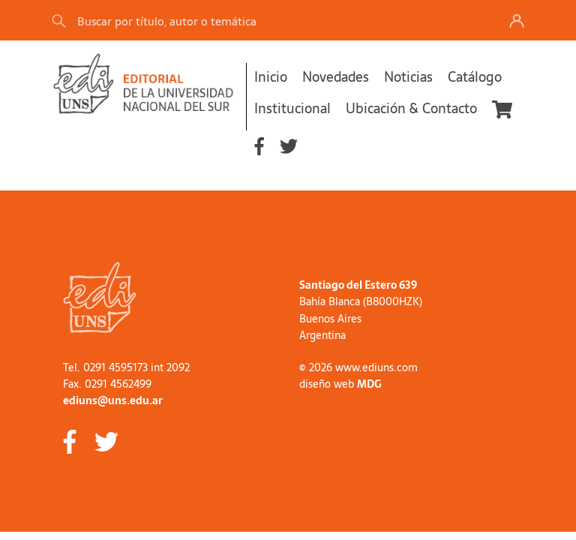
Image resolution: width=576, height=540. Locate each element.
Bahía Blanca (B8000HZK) (360, 301)
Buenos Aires (330, 318)
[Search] (261, 20)
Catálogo (475, 77)
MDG (369, 384)
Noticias (408, 77)
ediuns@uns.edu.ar (113, 401)
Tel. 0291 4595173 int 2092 (126, 367)
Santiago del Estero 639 (358, 285)
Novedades (335, 77)
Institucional (292, 108)
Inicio (270, 77)
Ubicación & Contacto (411, 108)
